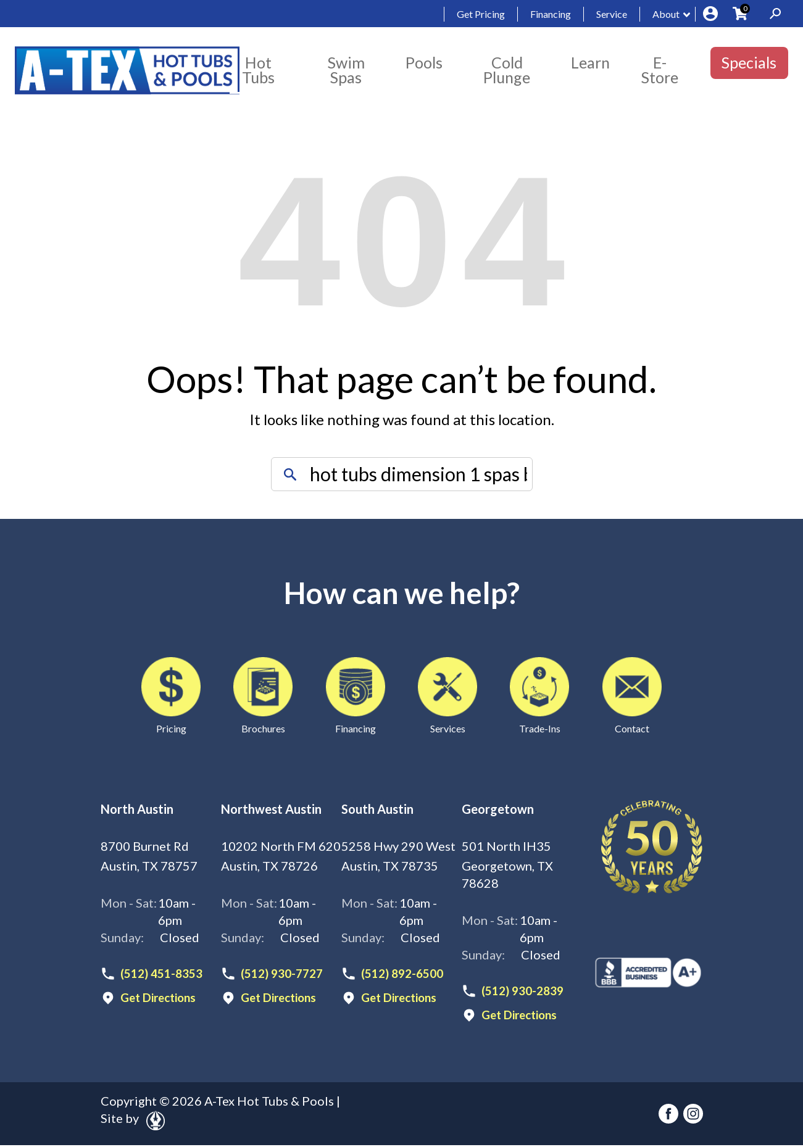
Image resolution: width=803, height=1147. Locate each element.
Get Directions (161, 999)
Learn (590, 62)
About (666, 14)
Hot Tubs (258, 69)
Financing (550, 14)
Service (611, 14)
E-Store (659, 69)
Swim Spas (346, 69)
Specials (749, 62)
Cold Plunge (506, 69)
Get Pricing (481, 14)
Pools (424, 62)
